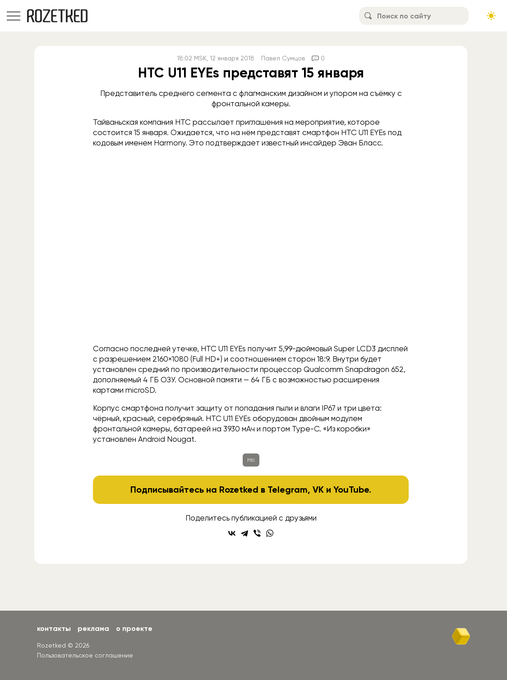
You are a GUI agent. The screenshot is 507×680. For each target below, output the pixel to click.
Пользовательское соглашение (85, 655)
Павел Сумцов (283, 58)
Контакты (54, 628)
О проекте (134, 628)
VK (318, 489)
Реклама (93, 628)
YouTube (351, 489)
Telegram (287, 489)
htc (251, 460)
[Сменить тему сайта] (491, 16)
